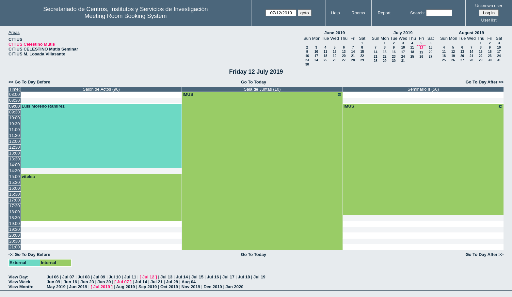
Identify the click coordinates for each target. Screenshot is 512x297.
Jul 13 (166, 277)
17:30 (14, 205)
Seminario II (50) (423, 89)
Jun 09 (53, 281)
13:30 (14, 158)
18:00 (14, 211)
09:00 (14, 106)
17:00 (14, 200)
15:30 (14, 182)
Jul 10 (115, 277)
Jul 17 (228, 277)
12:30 (14, 147)
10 (316, 51)
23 (307, 60)
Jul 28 (172, 281)
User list (489, 20)
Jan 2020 (234, 286)
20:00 (14, 235)
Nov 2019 (191, 286)
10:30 (14, 123)
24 (316, 60)
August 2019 (471, 32)
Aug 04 (189, 281)
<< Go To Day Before (29, 82)
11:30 (14, 135)
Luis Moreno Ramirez (43, 106)
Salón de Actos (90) (101, 89)
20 (343, 56)
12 (334, 51)
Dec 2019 (212, 286)
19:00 (14, 223)
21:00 (14, 247)
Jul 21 (157, 281)
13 (343, 51)
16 (307, 56)
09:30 (14, 112)
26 (334, 60)
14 (353, 51)
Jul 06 (53, 277)
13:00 (14, 153)
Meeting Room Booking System (125, 16)
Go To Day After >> (485, 82)
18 (325, 56)
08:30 (14, 100)
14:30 (14, 170)
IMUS (262, 94)
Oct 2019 (169, 286)
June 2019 (334, 32)
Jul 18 (244, 277)
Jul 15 (197, 277)
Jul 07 (68, 277)
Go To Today (253, 82)
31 (403, 61)
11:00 (14, 129)
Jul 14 (182, 277)
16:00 (14, 188)
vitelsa (28, 176)
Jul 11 (130, 277)
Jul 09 (99, 277)
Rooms (358, 12)
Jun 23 (87, 281)
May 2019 (56, 286)
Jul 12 (148, 277)
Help (335, 12)
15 (362, 51)
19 (334, 56)
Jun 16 (70, 281)
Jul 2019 (101, 286)
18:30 (14, 217)
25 (325, 60)
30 (307, 64)
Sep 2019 (147, 286)
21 (353, 56)
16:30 (14, 194)
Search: (417, 12)
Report (384, 12)
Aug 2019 (125, 286)
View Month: (20, 286)
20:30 (14, 241)
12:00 (14, 141)
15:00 (14, 176)
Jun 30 (104, 281)
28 (353, 60)
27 (343, 60)
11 (325, 51)
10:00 (14, 117)
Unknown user (488, 5)
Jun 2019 (78, 286)
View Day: (18, 277)
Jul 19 (259, 277)
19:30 (14, 229)
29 (362, 60)
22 (362, 56)
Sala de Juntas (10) (262, 89)
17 (316, 56)
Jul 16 (213, 277)
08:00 (14, 94)
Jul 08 (84, 277)
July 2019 (403, 32)
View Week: (20, 281)
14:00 (14, 164)
